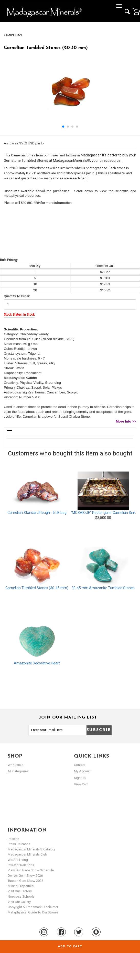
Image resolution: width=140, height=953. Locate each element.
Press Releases (19, 844)
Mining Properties (21, 886)
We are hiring (18, 860)
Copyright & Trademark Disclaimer (33, 907)
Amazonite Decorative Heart (37, 663)
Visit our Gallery (19, 902)
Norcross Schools (21, 896)
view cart (81, 784)
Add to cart (70, 946)
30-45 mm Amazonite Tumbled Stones (103, 588)
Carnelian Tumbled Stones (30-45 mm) (36, 588)
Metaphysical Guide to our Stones (33, 912)
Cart (136, 11)
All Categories (18, 771)
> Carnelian (13, 35)
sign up (80, 778)
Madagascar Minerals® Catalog (31, 849)
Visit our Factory (20, 891)
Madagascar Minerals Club (27, 854)
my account (83, 771)
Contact (79, 765)
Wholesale (15, 765)
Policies (13, 839)
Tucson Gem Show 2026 (25, 881)
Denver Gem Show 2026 (25, 875)
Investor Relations (21, 865)
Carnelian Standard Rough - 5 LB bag (37, 513)
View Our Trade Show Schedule (31, 870)
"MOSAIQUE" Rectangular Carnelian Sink (103, 513)
